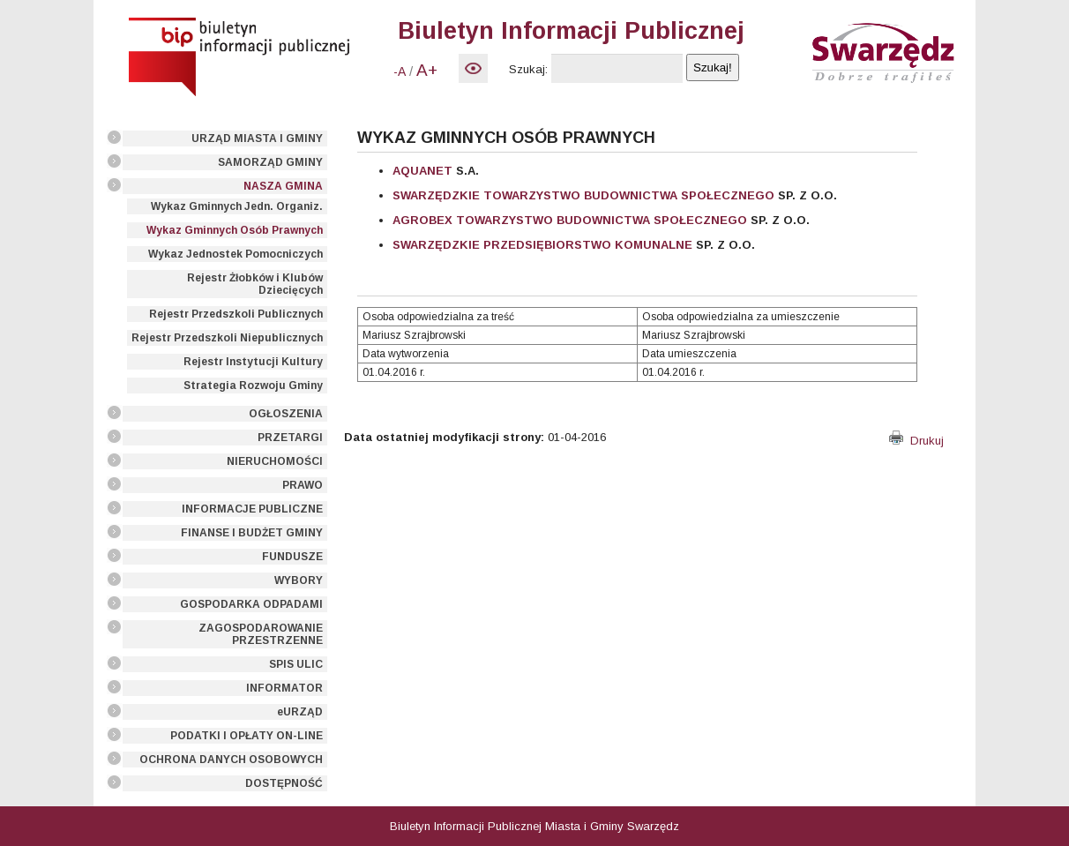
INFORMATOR (284, 688)
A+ (426, 70)
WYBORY (298, 580)
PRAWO (302, 485)
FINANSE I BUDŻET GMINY (252, 533)
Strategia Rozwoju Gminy (253, 385)
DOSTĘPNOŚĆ (284, 783)
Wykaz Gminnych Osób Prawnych (234, 230)
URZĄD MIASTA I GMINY (257, 138)
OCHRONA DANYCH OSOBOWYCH (231, 759)
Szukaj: (528, 69)
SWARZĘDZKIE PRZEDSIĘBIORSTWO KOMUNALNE (542, 244)
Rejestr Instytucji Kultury (253, 362)
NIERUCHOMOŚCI (275, 461)
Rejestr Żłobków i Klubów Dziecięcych (255, 284)
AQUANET (422, 170)
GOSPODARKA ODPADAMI (251, 604)
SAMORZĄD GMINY (270, 162)
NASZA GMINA (283, 186)
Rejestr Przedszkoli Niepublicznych (227, 338)
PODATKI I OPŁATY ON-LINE (246, 736)
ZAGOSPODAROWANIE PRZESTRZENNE (260, 634)
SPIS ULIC (296, 664)
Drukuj (916, 440)
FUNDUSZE (292, 556)
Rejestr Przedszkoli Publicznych (236, 314)
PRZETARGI (290, 437)
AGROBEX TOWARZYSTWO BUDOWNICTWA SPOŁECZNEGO (569, 220)
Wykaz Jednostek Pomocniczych (235, 254)
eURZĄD (300, 712)
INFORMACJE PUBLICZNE (252, 509)
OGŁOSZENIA (286, 414)
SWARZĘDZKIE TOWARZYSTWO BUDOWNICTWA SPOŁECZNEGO (583, 195)
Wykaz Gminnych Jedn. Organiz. (237, 206)
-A (399, 71)
